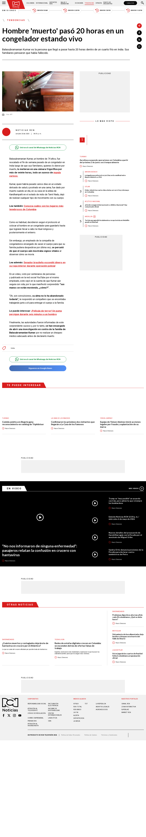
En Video (14, 488)
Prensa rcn (32, 721)
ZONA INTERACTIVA (128, 707)
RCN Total (77, 707)
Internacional (42, 3)
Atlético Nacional (92, 201)
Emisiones (9, 10)
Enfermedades (8, 639)
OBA (49, 721)
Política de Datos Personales (70, 735)
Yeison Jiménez (106, 418)
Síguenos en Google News (38, 368)
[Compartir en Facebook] (139, 32)
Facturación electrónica (53, 704)
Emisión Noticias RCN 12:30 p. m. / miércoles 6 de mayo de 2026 (124, 518)
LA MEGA (76, 721)
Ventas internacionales (55, 714)
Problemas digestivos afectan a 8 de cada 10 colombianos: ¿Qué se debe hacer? (127, 617)
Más (136, 488)
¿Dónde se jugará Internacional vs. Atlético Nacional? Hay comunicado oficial (106, 206)
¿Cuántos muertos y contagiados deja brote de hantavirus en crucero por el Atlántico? (25, 644)
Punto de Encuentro (107, 3)
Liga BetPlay (117, 650)
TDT (86, 704)
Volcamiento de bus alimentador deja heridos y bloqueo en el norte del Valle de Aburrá (127, 636)
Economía (79, 3)
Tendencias (89, 3)
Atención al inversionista (33, 725)
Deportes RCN (53, 3)
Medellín (88, 216)
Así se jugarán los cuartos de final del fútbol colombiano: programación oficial (127, 656)
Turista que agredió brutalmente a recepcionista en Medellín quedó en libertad (107, 221)
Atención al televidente (32, 709)
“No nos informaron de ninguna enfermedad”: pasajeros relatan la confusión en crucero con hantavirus (39, 550)
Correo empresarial (35, 718)
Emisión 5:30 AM (40, 10)
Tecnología (59, 639)
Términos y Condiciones (109, 735)
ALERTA (76, 715)
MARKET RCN (126, 712)
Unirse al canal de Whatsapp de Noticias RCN (37, 147)
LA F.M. (76, 712)
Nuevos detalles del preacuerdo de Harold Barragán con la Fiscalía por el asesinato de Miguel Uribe (125, 535)
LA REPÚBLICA (101, 704)
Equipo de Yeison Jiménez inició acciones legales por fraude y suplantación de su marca (120, 424)
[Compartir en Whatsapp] (139, 46)
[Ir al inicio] (16, 4)
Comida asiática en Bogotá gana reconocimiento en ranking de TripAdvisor (23, 423)
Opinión (99, 3)
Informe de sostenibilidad (54, 709)
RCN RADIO (77, 709)
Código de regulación (37, 713)
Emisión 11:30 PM (134, 10)
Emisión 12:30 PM (71, 10)
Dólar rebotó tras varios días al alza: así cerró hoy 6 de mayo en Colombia (107, 191)
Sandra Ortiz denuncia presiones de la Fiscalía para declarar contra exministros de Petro (126, 552)
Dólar (87, 187)
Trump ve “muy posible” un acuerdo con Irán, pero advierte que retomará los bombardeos (125, 500)
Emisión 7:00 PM (102, 10)
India (13, 348)
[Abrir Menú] (4, 3)
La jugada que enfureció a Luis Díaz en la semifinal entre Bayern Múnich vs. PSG (105, 176)
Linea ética (52, 718)
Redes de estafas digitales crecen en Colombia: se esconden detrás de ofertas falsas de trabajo (78, 645)
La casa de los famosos (60, 418)
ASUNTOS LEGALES (102, 707)
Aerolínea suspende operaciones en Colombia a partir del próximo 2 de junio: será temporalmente (104, 161)
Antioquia (116, 631)
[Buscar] (142, 3)
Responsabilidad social (37, 704)
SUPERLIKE (125, 709)
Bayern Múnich (91, 172)
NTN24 (75, 704)
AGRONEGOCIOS (102, 709)
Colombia (30, 3)
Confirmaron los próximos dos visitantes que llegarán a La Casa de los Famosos (73, 423)
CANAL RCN (130, 3)
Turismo (83, 157)
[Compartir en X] (139, 39)
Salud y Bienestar (65, 3)
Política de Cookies (90, 735)
